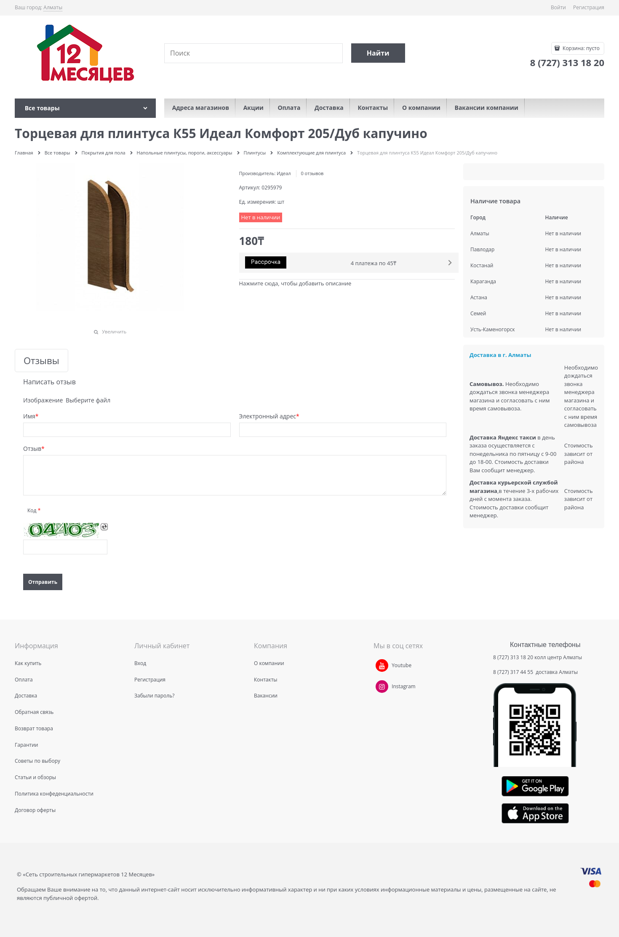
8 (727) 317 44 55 (513, 672)
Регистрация (588, 7)
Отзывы (41, 360)
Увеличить (114, 331)
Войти (558, 7)
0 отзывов (312, 173)
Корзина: (580, 48)
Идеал (284, 173)
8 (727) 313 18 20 (513, 657)
